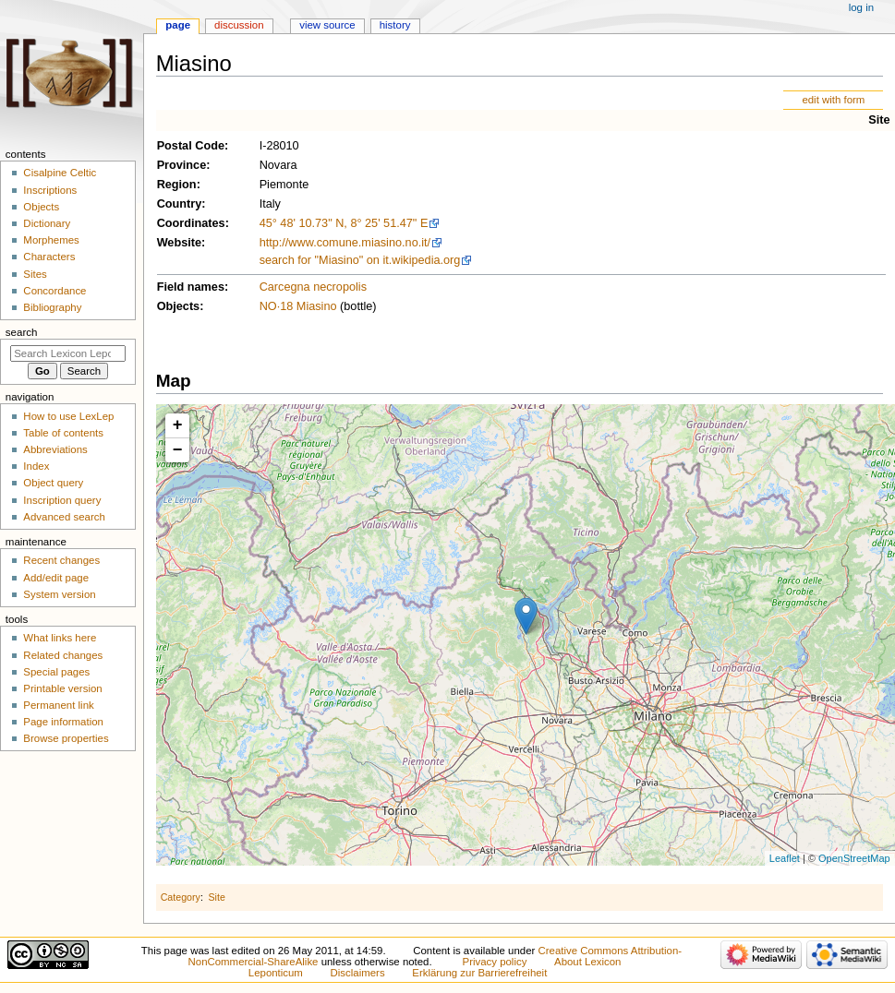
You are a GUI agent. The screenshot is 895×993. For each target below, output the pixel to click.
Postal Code (190, 145)
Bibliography (52, 307)
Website (179, 242)
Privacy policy (495, 961)
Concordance (54, 290)
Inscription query (62, 500)
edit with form (833, 99)
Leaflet (784, 858)
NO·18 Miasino (298, 306)
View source (327, 24)
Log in (861, 7)
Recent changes (61, 560)
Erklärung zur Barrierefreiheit (479, 972)
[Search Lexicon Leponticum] (68, 353)
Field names (190, 287)
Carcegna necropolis (313, 287)
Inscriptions (50, 190)
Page (177, 24)
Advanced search (64, 516)
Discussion (238, 24)
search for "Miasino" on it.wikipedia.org (360, 260)
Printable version (62, 688)
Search (22, 332)
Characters (49, 256)
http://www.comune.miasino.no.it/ (345, 242)
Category (180, 897)
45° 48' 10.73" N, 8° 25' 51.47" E (344, 223)
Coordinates (191, 223)
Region (177, 184)
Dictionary (46, 223)
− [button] (178, 450)
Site (878, 120)
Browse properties (65, 738)
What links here (59, 637)
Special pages (56, 671)
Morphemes (51, 239)
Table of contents (63, 432)
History (395, 24)
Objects (178, 306)
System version (59, 594)
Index (36, 466)
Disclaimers (358, 972)
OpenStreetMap (854, 858)
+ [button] (178, 425)
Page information (63, 721)
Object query (53, 482)
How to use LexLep (68, 416)
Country (179, 203)
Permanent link (58, 705)
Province (182, 165)
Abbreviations (55, 449)
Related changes (63, 655)
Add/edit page (56, 577)
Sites (34, 274)
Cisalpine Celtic (59, 172)
